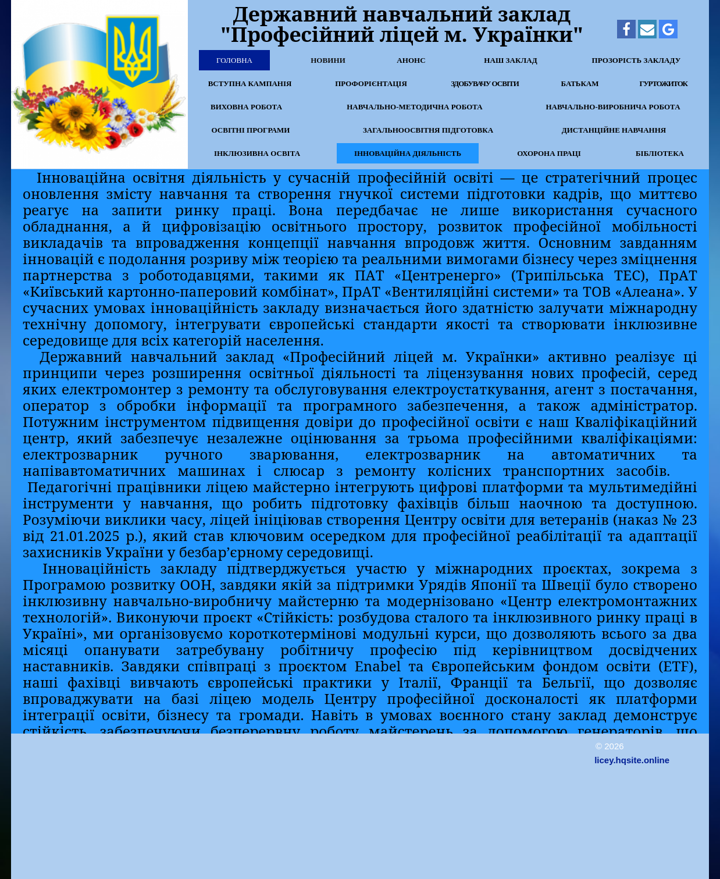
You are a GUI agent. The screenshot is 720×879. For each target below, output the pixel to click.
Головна (234, 60)
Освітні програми (251, 130)
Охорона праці (549, 153)
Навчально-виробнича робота (613, 106)
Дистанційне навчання (614, 130)
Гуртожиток (663, 83)
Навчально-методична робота (415, 106)
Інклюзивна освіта (257, 153)
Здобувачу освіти (485, 83)
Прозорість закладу (636, 60)
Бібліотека (660, 153)
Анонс (411, 60)
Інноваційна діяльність (407, 153)
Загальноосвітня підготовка (428, 130)
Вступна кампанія (249, 83)
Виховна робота (246, 106)
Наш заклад (510, 60)
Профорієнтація (371, 83)
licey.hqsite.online (631, 760)
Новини (328, 60)
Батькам (579, 83)
